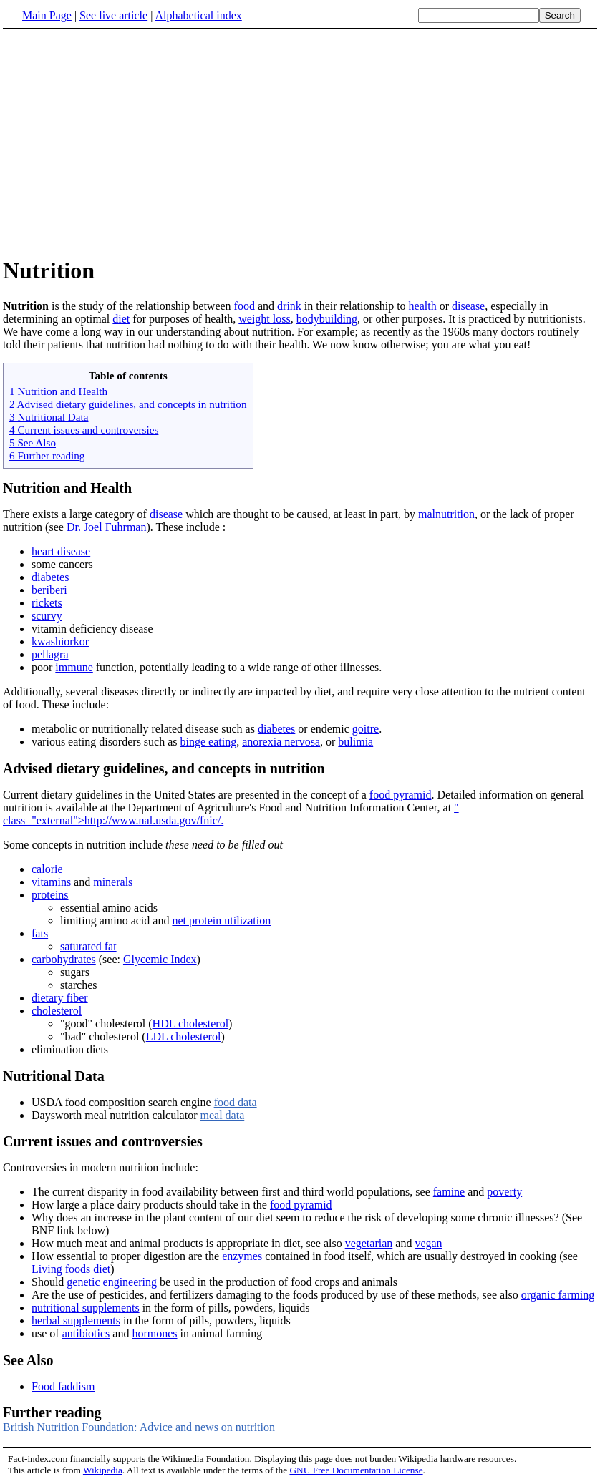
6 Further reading (46, 455)
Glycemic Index (160, 959)
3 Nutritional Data (49, 417)
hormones (154, 1333)
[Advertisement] (123, 142)
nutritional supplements (86, 1308)
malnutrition (446, 514)
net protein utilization (221, 920)
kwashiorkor (60, 641)
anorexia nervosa (281, 742)
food (244, 306)
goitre (365, 729)
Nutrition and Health (67, 488)
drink (289, 306)
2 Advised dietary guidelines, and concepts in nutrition (128, 404)
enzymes (242, 1256)
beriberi (49, 590)
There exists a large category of (76, 514)
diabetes (50, 577)
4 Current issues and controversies (83, 430)
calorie (47, 869)
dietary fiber (60, 998)
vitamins (51, 882)
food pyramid (400, 795)
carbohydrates (64, 959)
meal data (222, 1115)
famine (449, 1192)
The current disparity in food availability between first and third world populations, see (232, 1192)
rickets (47, 603)
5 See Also (32, 442)
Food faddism (63, 1386)
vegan (428, 1243)
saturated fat (88, 946)
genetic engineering (112, 1282)
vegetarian (369, 1243)
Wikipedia (102, 1470)
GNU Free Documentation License (355, 1470)
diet (121, 319)
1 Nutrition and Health (58, 391)
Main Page (47, 15)
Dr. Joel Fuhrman (107, 527)
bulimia (355, 742)
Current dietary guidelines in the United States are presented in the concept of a (186, 795)
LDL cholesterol (183, 1036)
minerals (112, 882)
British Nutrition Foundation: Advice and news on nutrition (139, 1427)
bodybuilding (326, 319)
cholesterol (57, 1011)
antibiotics (86, 1333)
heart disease (61, 551)
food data (235, 1102)
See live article (113, 15)
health (423, 306)
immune (73, 667)
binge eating (208, 742)
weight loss (264, 319)
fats (40, 933)
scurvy (47, 616)
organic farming (557, 1295)
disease (468, 306)
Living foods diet (71, 1269)
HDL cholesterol (190, 1023)
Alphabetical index (198, 15)
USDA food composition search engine (123, 1102)
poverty (504, 1192)
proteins (50, 895)
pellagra (50, 654)
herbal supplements (76, 1320)
